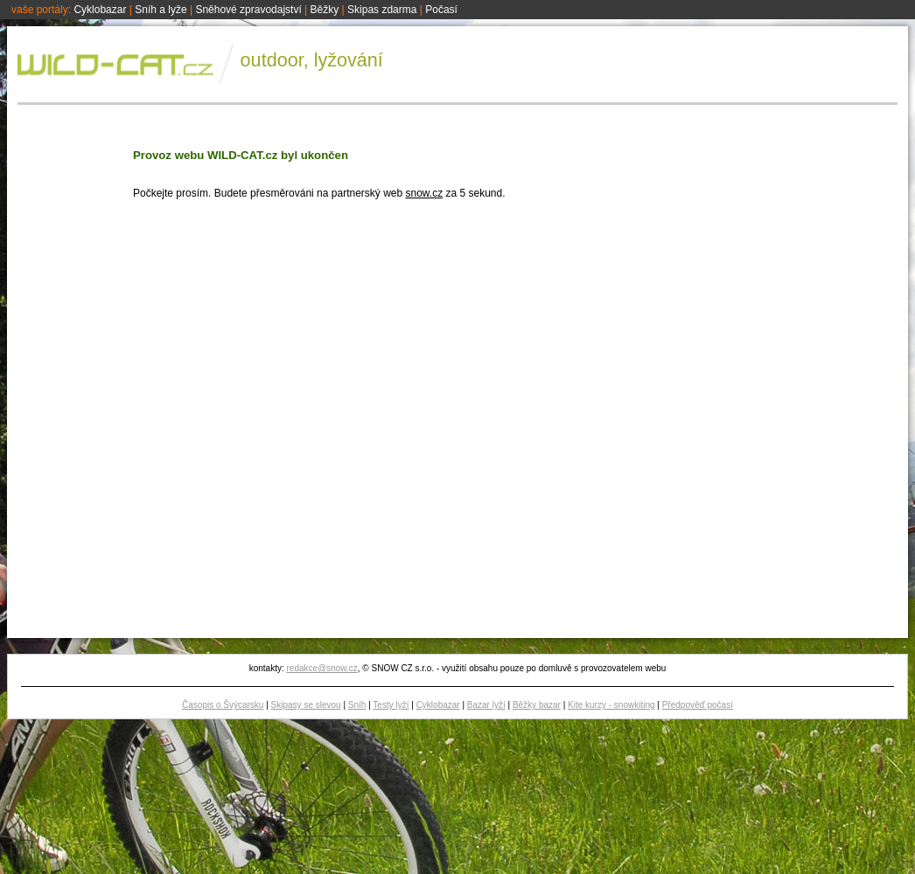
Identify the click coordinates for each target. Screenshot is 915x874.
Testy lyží (391, 705)
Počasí (441, 9)
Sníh (357, 705)
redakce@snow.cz (321, 668)
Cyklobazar (99, 9)
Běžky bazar (537, 705)
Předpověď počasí (697, 705)
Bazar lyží (486, 705)
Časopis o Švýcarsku (222, 705)
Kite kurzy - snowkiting (611, 705)
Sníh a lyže (160, 9)
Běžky (325, 9)
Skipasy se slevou (306, 705)
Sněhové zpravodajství (248, 9)
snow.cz (424, 193)
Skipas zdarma (381, 9)
